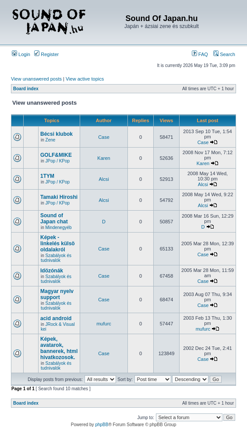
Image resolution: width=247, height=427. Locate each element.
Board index (26, 88)
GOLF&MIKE (56, 155)
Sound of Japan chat (54, 218)
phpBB (101, 424)
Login (21, 54)
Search (224, 54)
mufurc (103, 323)
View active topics (85, 78)
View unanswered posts (36, 78)
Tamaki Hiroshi (59, 197)
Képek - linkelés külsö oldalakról (57, 243)
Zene (51, 140)
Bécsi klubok (56, 134)
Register (46, 54)
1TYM (47, 176)
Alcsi (104, 179)
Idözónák (51, 271)
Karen (103, 158)
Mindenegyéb (59, 227)
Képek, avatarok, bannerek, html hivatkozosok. (59, 348)
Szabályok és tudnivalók (56, 258)
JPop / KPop (58, 161)
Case (103, 137)
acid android (55, 318)
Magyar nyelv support (57, 294)
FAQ (200, 54)
